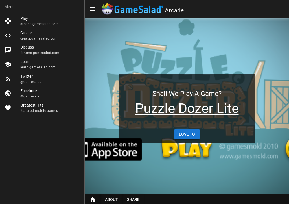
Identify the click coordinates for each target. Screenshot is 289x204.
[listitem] (42, 21)
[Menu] (93, 9)
